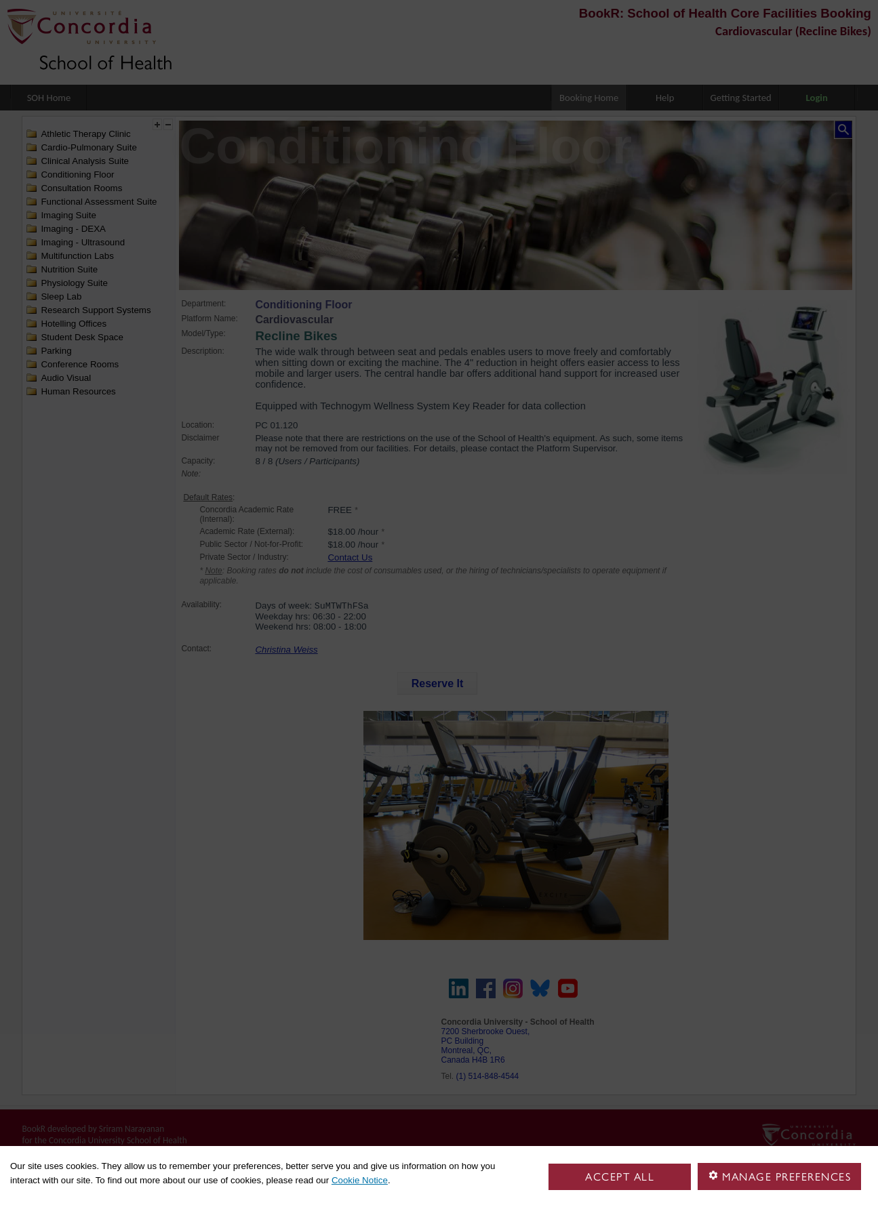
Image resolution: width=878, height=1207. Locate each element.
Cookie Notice (360, 1180)
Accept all (619, 1176)
